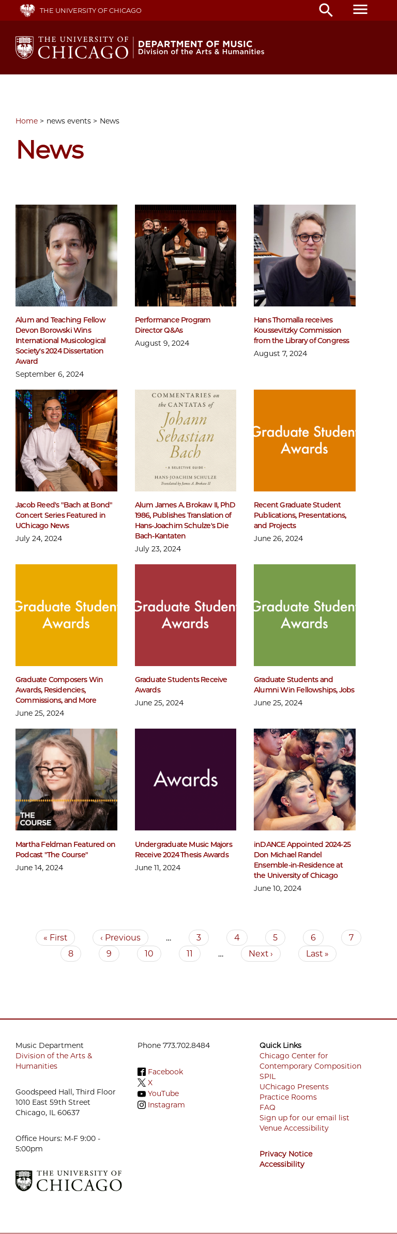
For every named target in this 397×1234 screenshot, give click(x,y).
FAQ (267, 1107)
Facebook (165, 1071)
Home (27, 121)
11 (194, 954)
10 (153, 954)
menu (360, 9)
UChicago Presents (294, 1086)
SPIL (267, 1076)
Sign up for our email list (304, 1117)
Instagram (166, 1104)
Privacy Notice (285, 1154)
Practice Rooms (288, 1097)
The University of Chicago (91, 10)
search (326, 10)
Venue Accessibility (294, 1128)
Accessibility (281, 1164)
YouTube (163, 1094)
